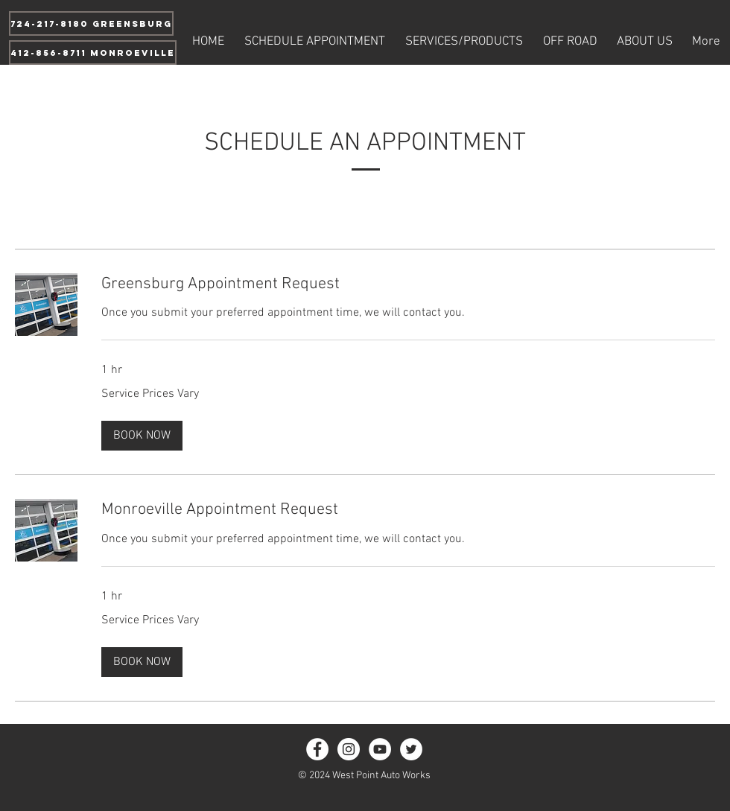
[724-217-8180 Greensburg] (91, 23)
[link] (408, 284)
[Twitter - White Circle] (411, 749)
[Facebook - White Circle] (317, 749)
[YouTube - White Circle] (380, 749)
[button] (141, 436)
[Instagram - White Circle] (348, 749)
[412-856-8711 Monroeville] (93, 52)
